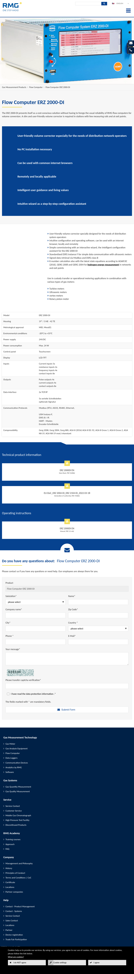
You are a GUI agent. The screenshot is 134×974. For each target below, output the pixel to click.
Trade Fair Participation (16, 939)
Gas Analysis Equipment (17, 748)
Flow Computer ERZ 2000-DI (58, 87)
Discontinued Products (16, 825)
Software (10, 772)
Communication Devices (17, 762)
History (9, 868)
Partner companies (14, 891)
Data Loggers (11, 758)
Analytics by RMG (14, 767)
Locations (10, 887)
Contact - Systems (14, 911)
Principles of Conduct (15, 873)
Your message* (13, 649)
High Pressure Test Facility (17, 820)
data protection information (40, 693)
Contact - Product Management (20, 906)
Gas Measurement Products (14, 87)
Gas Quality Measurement (18, 791)
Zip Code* (73, 609)
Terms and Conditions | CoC (18, 877)
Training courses (13, 839)
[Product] (67, 589)
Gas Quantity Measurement (18, 786)
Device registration (14, 934)
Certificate (10, 882)
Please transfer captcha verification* (23, 680)
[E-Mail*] (98, 642)
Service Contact (13, 806)
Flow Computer (36, 87)
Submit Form (68, 709)
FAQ (7, 849)
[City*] (36, 628)
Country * (73, 622)
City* (8, 622)
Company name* (14, 609)
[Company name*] (36, 615)
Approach (10, 844)
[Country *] (98, 628)
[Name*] (98, 602)
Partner (9, 930)
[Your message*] (67, 658)
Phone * (10, 635)
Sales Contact (12, 920)
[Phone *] (36, 642)
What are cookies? (16, 957)
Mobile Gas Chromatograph (18, 815)
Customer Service (14, 810)
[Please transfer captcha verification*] (67, 686)
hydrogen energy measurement (103, 264)
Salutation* (11, 596)
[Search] (88, 3)
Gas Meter (10, 743)
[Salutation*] (36, 602)
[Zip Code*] (98, 615)
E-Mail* (72, 635)
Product (9, 582)
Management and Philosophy (19, 863)
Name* (71, 596)
